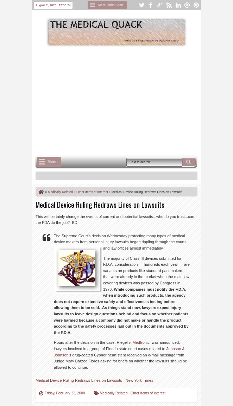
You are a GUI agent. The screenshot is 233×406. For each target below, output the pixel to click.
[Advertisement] (134, 100)
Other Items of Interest (148, 393)
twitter (141, 5)
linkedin (178, 5)
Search (189, 162)
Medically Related (114, 393)
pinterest (196, 5)
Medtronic (141, 342)
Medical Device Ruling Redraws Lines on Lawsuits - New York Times (94, 380)
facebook (150, 5)
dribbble (187, 5)
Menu (53, 162)
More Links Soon (110, 5)
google (159, 5)
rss (169, 5)
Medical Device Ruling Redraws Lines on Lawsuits (100, 204)
